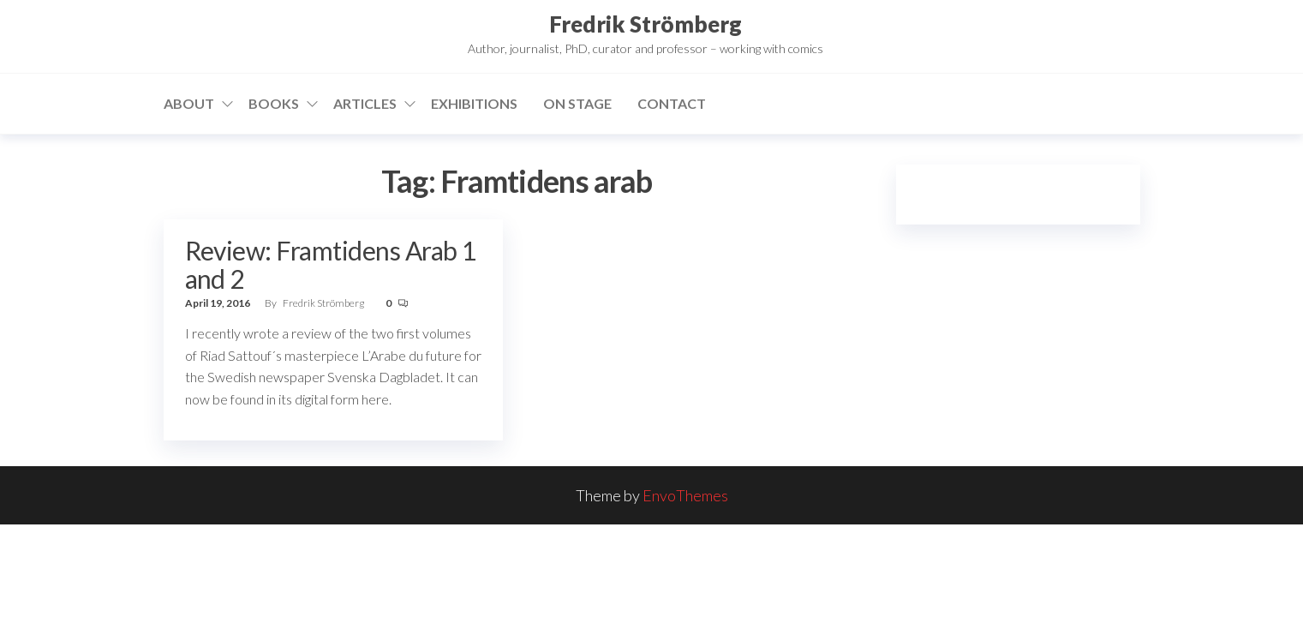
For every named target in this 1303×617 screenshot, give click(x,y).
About (189, 103)
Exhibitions (474, 103)
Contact (671, 103)
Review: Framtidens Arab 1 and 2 (330, 264)
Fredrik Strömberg (645, 24)
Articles (365, 103)
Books (273, 103)
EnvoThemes (685, 495)
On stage (577, 103)
